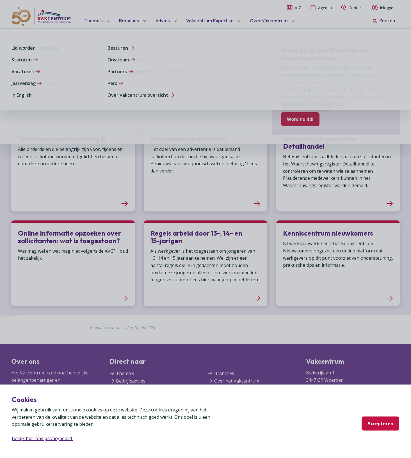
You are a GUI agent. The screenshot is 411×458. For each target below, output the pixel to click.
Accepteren (380, 423)
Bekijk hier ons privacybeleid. (42, 438)
